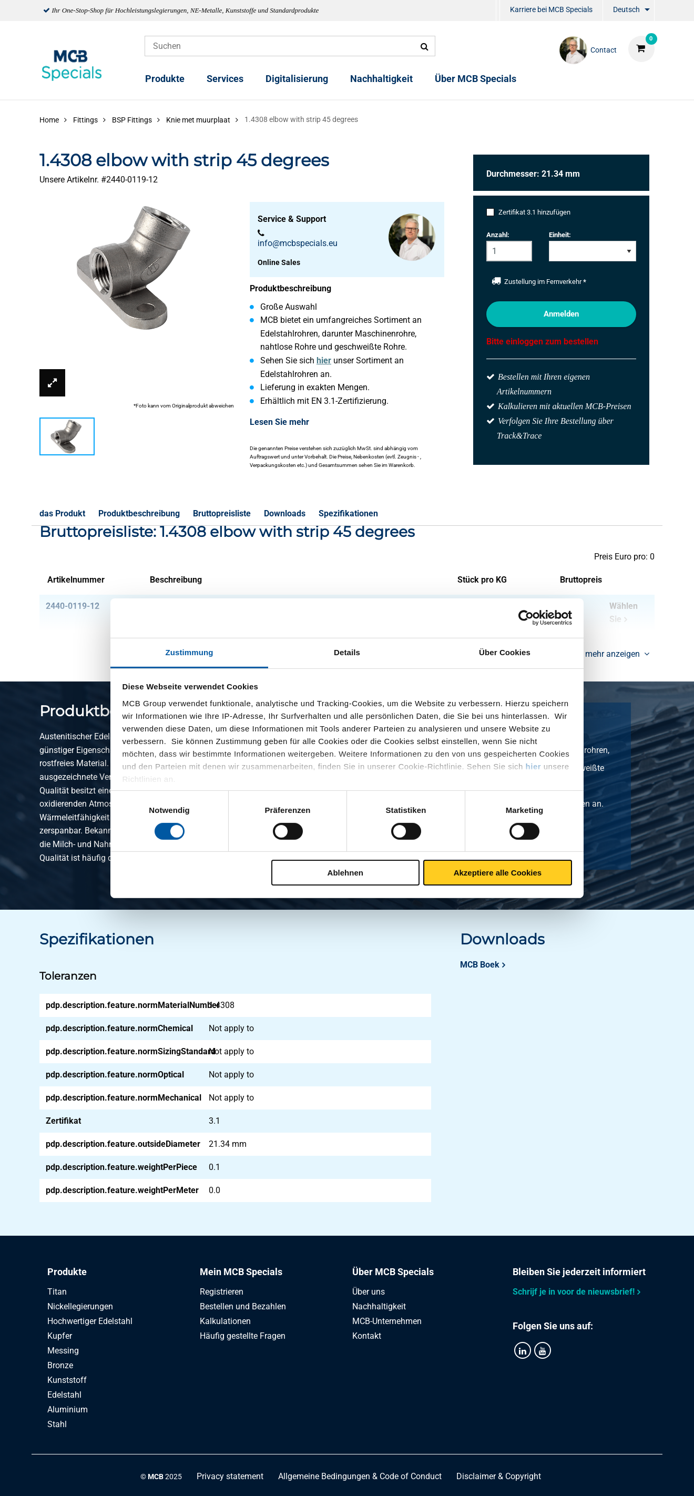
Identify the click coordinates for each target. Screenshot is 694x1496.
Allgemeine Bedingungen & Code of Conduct (360, 1476)
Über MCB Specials (475, 78)
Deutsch (626, 9)
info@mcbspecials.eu (298, 243)
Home (49, 120)
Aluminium (67, 1409)
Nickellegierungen (80, 1306)
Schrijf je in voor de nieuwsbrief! (574, 1292)
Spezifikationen (348, 513)
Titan (57, 1292)
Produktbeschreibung (139, 513)
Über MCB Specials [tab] (393, 1271)
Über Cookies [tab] (504, 651)
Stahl (57, 1424)
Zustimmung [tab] (189, 651)
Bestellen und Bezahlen (243, 1306)
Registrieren (221, 1292)
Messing (63, 1351)
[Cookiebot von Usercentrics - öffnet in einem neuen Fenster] (526, 618)
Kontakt (366, 1336)
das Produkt (62, 513)
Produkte (165, 78)
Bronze (60, 1365)
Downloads (284, 513)
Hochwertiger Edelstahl (89, 1321)
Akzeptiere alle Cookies (498, 872)
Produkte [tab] (67, 1271)
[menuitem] (498, 11)
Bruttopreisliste (222, 513)
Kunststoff (67, 1380)
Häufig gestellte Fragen (242, 1336)
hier (534, 765)
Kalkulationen (225, 1321)
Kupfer (59, 1336)
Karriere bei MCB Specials (551, 9)
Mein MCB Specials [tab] (241, 1271)
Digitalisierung (297, 78)
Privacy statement (230, 1476)
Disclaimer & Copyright (498, 1476)
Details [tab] (347, 651)
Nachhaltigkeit (381, 78)
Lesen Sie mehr (279, 422)
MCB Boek (479, 965)
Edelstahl (64, 1395)
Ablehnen (345, 872)
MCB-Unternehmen (387, 1321)
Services (225, 78)
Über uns (368, 1292)
